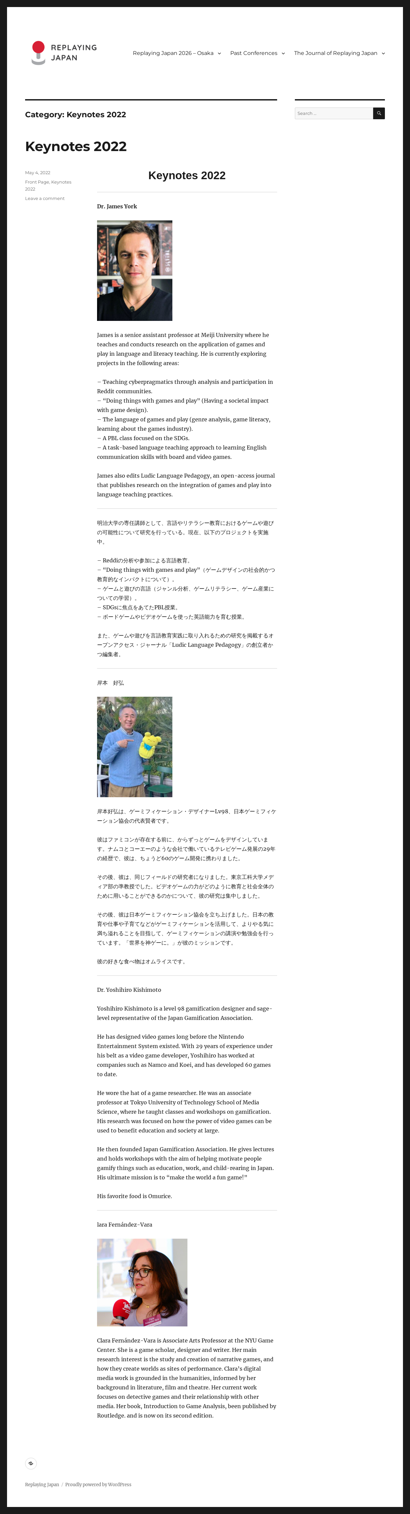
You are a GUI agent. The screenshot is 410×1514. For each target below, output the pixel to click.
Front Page (37, 182)
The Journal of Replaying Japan (336, 53)
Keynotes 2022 (76, 146)
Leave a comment (45, 198)
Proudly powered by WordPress (98, 1485)
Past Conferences (253, 53)
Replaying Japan (42, 1485)
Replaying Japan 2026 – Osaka (173, 53)
